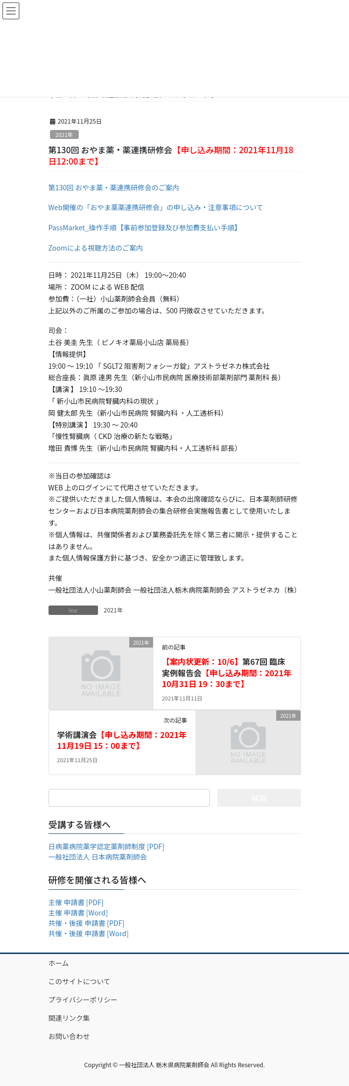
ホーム (59, 963)
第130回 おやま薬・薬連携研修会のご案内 (114, 187)
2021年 (64, 134)
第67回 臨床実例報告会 (227, 672)
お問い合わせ (69, 1036)
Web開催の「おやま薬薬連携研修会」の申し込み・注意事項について (156, 207)
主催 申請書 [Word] (78, 912)
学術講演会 (122, 740)
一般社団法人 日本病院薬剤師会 (98, 857)
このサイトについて (80, 981)
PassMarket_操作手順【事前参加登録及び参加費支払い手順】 (145, 227)
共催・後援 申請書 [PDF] (87, 923)
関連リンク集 (69, 1018)
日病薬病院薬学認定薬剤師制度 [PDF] (107, 846)
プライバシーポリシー (83, 999)
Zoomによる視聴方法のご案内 (96, 248)
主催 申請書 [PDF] (76, 902)
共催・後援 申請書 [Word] (89, 933)
